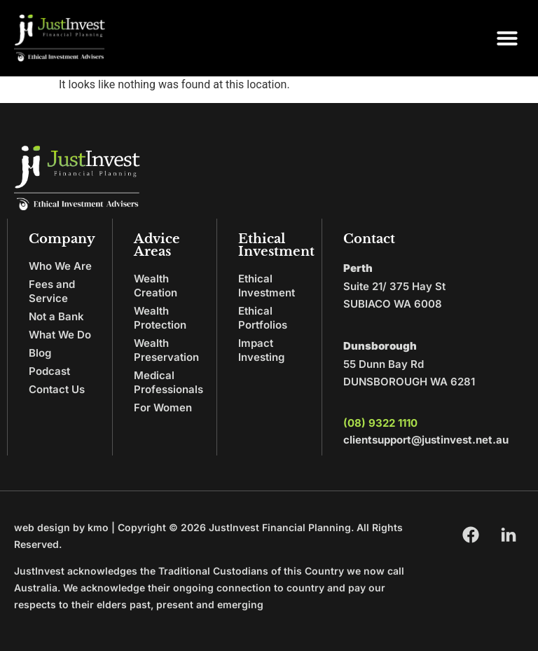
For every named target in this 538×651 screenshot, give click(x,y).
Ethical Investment (266, 285)
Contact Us (57, 389)
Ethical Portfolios (262, 317)
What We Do (60, 334)
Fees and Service (52, 291)
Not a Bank (56, 316)
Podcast (49, 371)
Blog (40, 352)
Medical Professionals (168, 382)
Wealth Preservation (166, 350)
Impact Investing (261, 350)
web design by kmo (61, 527)
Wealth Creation (155, 285)
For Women (163, 407)
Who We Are (60, 266)
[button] (507, 38)
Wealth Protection (160, 317)
